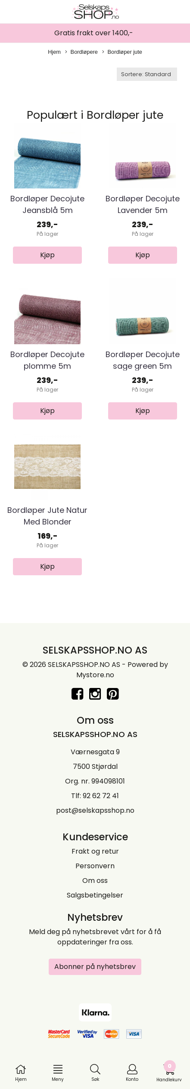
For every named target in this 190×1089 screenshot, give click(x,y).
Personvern (95, 866)
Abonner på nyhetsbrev (95, 967)
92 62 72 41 (101, 796)
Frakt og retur (95, 851)
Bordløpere (81, 52)
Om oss (95, 880)
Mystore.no (95, 675)
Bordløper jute (122, 52)
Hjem (54, 52)
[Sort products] (147, 74)
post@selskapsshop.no (95, 810)
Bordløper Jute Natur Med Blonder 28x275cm (47, 522)
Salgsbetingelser (95, 895)
